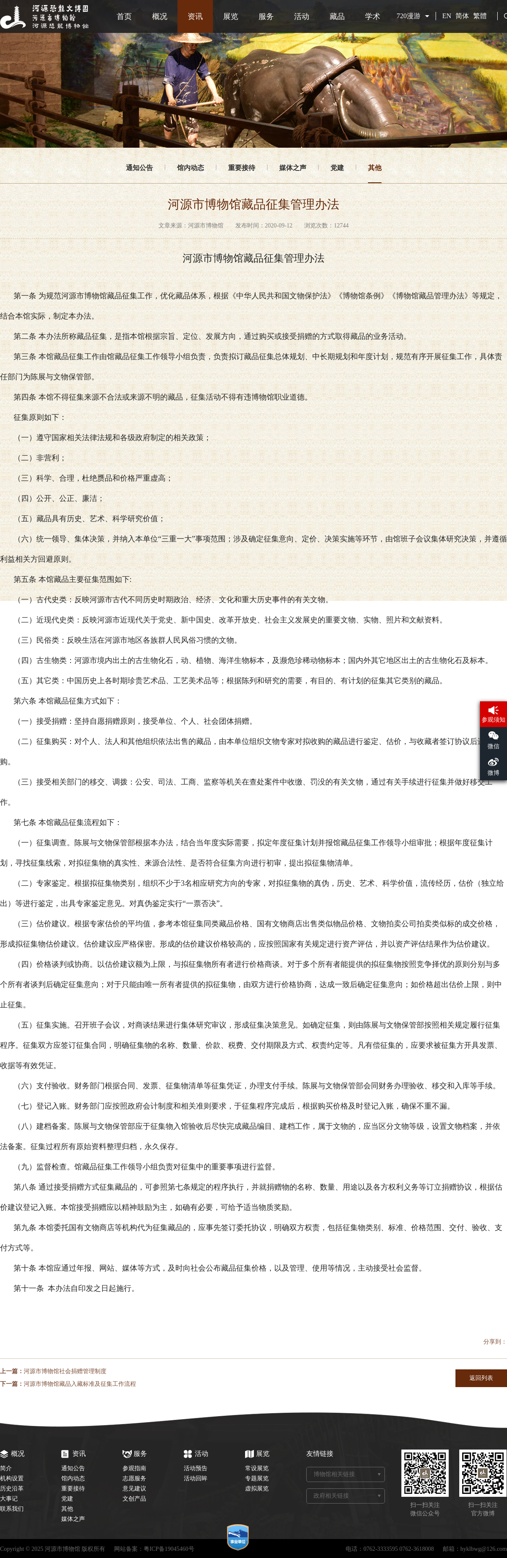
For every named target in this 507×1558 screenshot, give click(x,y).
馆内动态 (190, 167)
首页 (124, 16)
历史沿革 (12, 1488)
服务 (266, 16)
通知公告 (139, 167)
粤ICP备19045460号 (169, 1549)
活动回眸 (195, 1478)
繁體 (480, 15)
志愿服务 (134, 1478)
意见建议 (134, 1488)
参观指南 (134, 1468)
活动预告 (195, 1468)
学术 (372, 16)
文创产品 (134, 1499)
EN (446, 15)
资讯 (195, 16)
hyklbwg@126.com (484, 1549)
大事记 (9, 1499)
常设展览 (257, 1468)
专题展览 (257, 1478)
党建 (337, 167)
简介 (6, 1468)
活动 (301, 16)
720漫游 (408, 15)
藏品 (337, 16)
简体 (462, 15)
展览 (230, 16)
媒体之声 (292, 167)
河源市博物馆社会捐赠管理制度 (65, 1371)
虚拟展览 (257, 1488)
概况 (159, 16)
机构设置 (12, 1478)
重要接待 (241, 167)
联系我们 (12, 1509)
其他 (375, 167)
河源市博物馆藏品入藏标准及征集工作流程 (80, 1384)
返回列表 (481, 1378)
